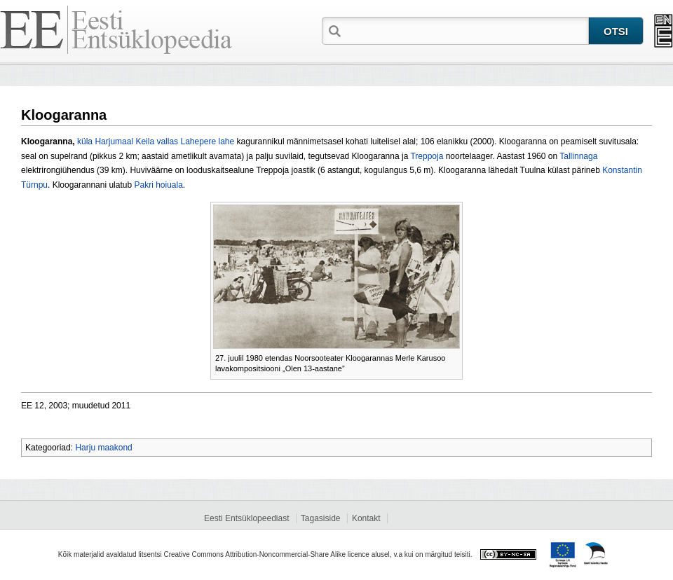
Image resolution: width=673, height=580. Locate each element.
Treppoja (426, 156)
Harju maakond (103, 448)
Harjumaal (114, 141)
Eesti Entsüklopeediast (246, 518)
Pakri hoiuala (158, 185)
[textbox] (466, 30)
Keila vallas (156, 141)
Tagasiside (321, 518)
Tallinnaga (578, 156)
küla (85, 141)
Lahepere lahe (207, 141)
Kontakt (366, 518)
